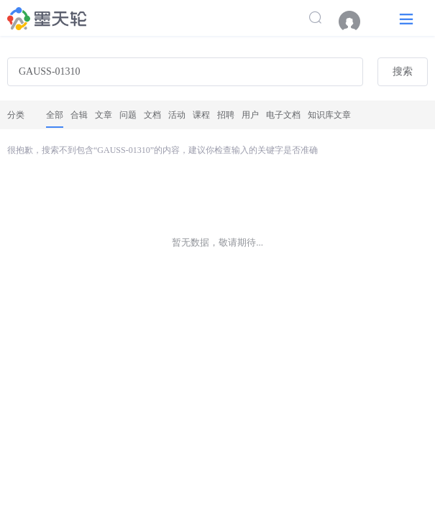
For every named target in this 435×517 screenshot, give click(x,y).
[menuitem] (356, 21)
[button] (406, 18)
